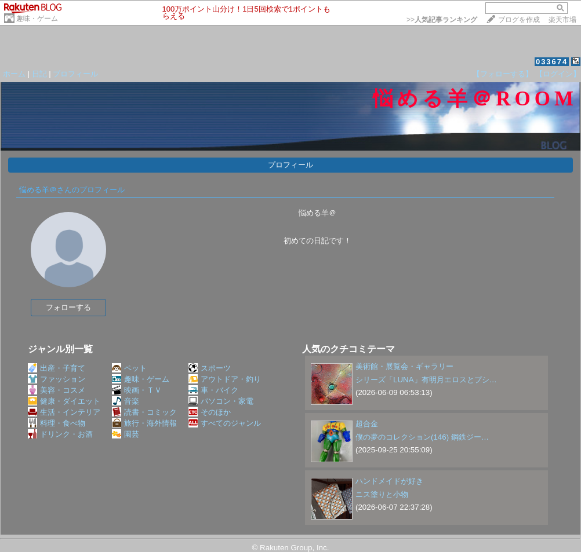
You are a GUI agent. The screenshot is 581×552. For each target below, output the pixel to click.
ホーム (14, 74)
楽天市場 (562, 20)
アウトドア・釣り (224, 379)
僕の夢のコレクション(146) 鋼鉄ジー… (422, 437)
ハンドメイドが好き (389, 481)
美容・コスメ (56, 390)
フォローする (68, 307)
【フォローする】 (503, 74)
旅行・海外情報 (144, 423)
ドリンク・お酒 (60, 434)
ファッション (56, 379)
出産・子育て (56, 368)
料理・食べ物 (56, 423)
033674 (552, 61)
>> (441, 20)
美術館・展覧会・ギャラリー (404, 366)
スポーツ (209, 368)
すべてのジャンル (224, 423)
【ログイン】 (557, 74)
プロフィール (75, 74)
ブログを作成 (519, 20)
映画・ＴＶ (137, 390)
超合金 (366, 423)
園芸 (125, 434)
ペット (129, 368)
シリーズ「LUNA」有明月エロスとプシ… (426, 379)
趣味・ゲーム (37, 18)
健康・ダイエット (64, 401)
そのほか (209, 412)
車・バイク (213, 390)
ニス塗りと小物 (381, 494)
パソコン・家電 (220, 401)
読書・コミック (144, 412)
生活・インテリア (64, 412)
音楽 (125, 401)
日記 (39, 74)
